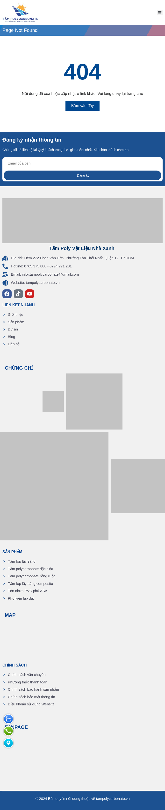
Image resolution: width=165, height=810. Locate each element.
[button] (160, 12)
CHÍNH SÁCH (14, 665)
